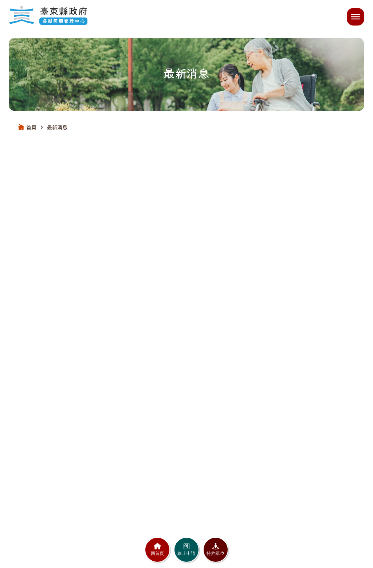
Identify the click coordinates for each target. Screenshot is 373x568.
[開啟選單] (355, 17)
